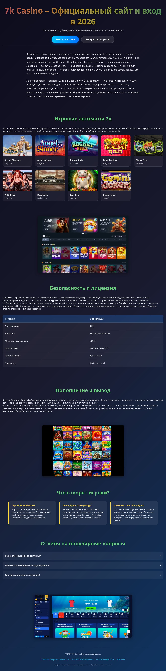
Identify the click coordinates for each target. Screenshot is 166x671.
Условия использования (82, 659)
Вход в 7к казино (65, 39)
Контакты (121, 659)
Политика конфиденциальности (55, 659)
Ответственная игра (105, 659)
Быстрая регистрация (97, 39)
